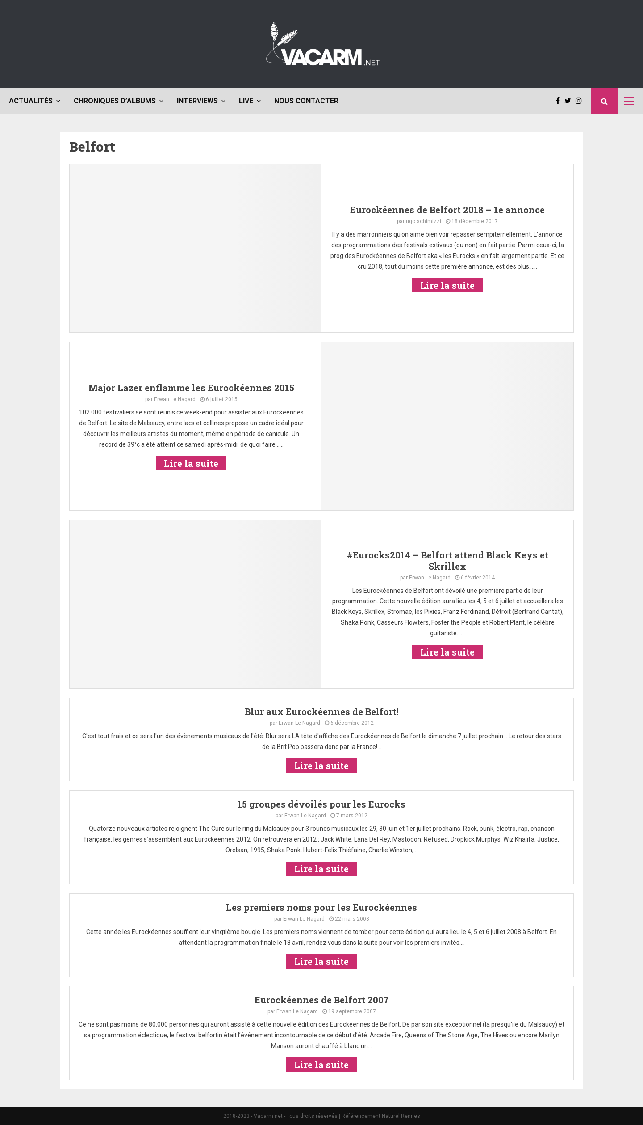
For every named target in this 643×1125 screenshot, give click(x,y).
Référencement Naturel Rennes (381, 1116)
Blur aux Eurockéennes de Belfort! (322, 711)
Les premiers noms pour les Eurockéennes (321, 907)
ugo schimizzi (423, 221)
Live (246, 101)
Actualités (31, 101)
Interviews (197, 101)
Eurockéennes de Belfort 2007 (322, 1000)
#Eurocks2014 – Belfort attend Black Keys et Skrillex (447, 560)
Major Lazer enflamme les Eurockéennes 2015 (191, 387)
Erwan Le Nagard (175, 399)
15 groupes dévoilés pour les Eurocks (321, 804)
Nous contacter (306, 101)
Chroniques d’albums (115, 101)
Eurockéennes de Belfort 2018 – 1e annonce (447, 210)
